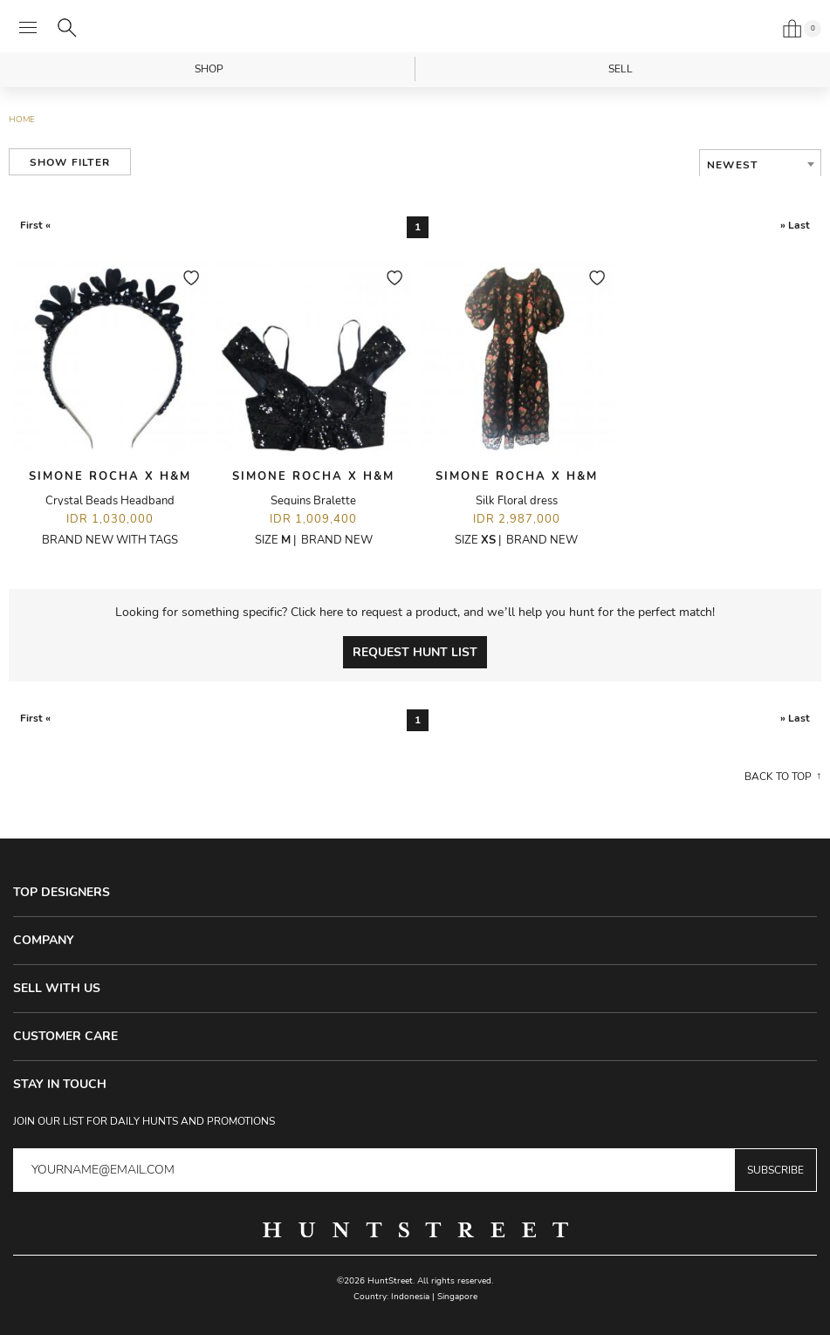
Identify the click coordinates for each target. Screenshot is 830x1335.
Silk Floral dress (517, 501)
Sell (620, 69)
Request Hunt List (415, 652)
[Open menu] (27, 27)
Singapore (457, 1296)
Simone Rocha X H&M (110, 476)
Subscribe (775, 1170)
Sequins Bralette (313, 501)
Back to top (778, 777)
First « (35, 225)
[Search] (67, 27)
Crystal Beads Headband (110, 501)
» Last (795, 225)
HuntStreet (415, 28)
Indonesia (410, 1296)
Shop (209, 69)
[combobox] (760, 165)
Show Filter (70, 162)
